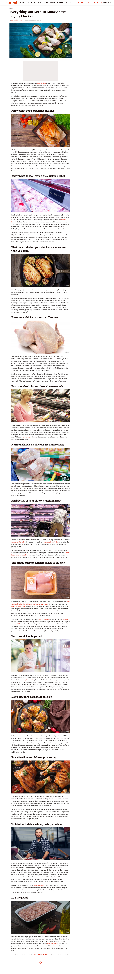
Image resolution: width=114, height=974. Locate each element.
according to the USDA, (51, 542)
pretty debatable (44, 619)
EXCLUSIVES (31, 2)
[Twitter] (85, 2)
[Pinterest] (91, 2)
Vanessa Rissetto (52, 944)
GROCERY (68, 2)
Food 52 (16, 624)
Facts (11, 8)
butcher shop (41, 83)
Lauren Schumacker (16, 20)
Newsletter (106, 2)
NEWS (40, 2)
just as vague (27, 437)
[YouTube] (82, 2)
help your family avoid (18, 606)
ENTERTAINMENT (49, 2)
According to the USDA (26, 680)
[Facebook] (79, 2)
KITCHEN (60, 2)
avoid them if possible (18, 542)
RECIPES (22, 2)
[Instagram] (88, 2)
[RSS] (98, 2)
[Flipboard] (95, 2)
